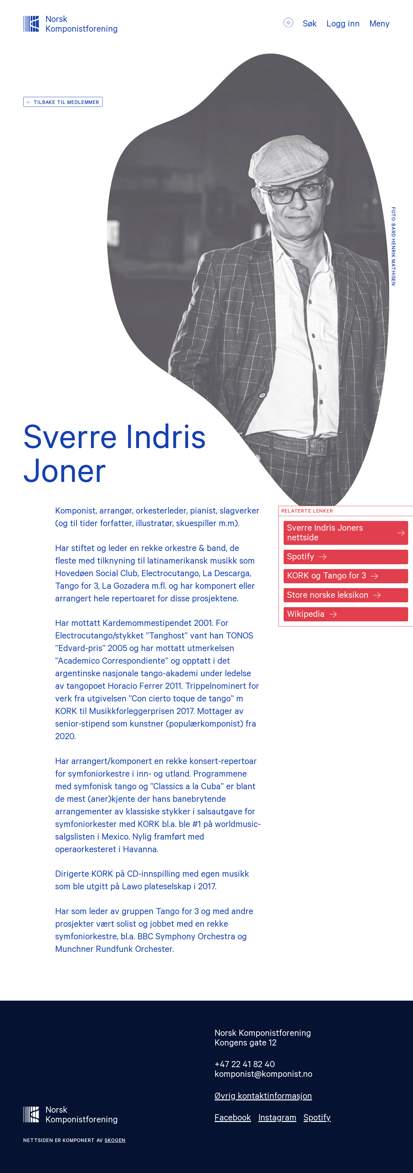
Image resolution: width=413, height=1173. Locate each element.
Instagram (277, 1119)
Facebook (233, 1119)
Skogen (115, 1141)
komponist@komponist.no (263, 1075)
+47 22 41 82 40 (245, 1066)
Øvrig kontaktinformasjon (263, 1097)
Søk (309, 25)
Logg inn (342, 25)
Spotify (317, 1119)
